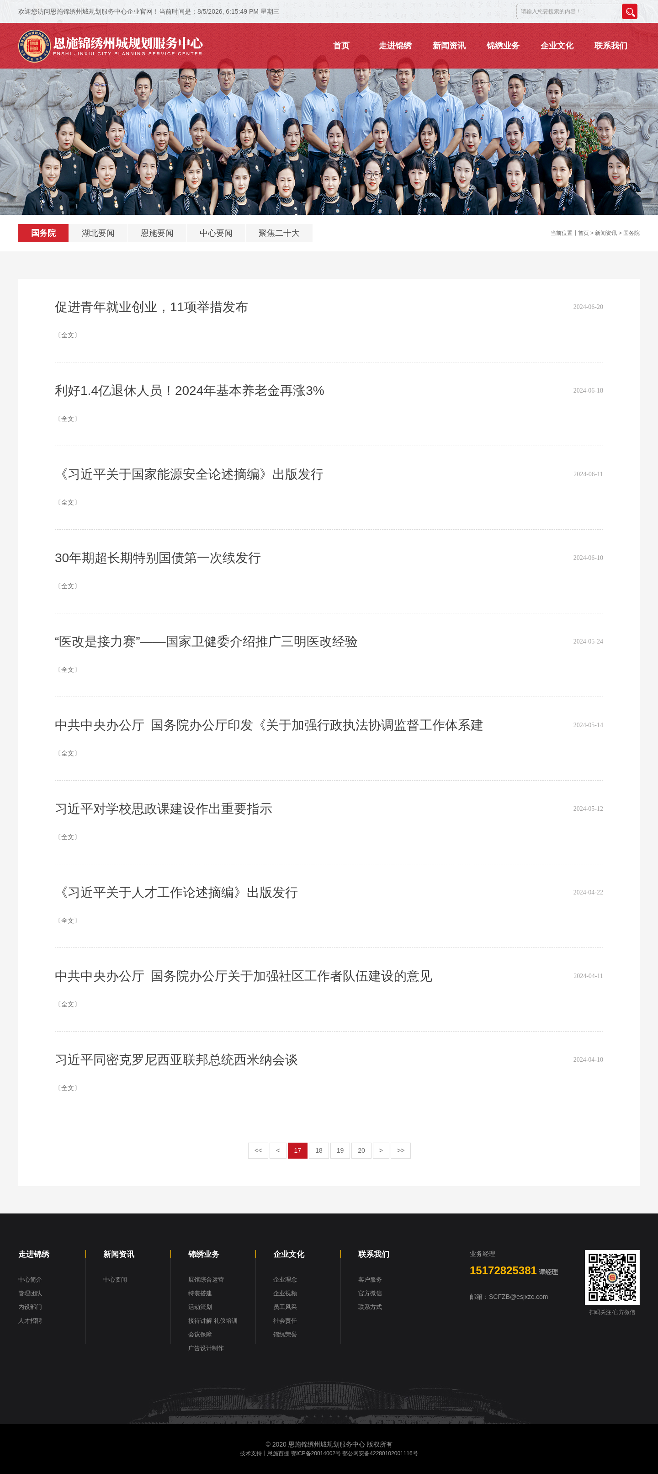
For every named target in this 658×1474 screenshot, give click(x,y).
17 (298, 1150)
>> (400, 1150)
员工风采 (285, 1307)
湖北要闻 (98, 233)
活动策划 (200, 1307)
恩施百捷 (278, 1453)
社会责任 (285, 1320)
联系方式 (370, 1307)
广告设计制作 (206, 1348)
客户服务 (370, 1279)
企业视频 (285, 1293)
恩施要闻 (157, 233)
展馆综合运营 (206, 1279)
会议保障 (200, 1334)
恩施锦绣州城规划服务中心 (326, 1444)
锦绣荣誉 (285, 1334)
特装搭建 (200, 1293)
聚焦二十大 (279, 233)
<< (258, 1150)
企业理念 (285, 1279)
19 (340, 1150)
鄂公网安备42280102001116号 (380, 1453)
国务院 (43, 233)
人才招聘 (30, 1320)
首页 (583, 233)
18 (319, 1150)
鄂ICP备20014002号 (316, 1453)
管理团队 (30, 1293)
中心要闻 (216, 233)
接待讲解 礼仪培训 (213, 1320)
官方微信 (370, 1293)
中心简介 (30, 1279)
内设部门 (30, 1307)
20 (361, 1150)
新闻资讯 (606, 233)
